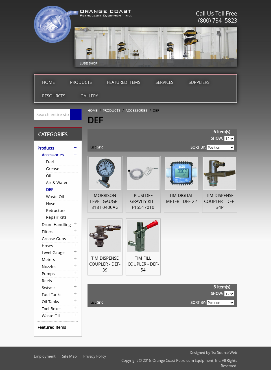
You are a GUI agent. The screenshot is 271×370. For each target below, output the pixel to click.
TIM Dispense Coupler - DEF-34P (219, 201)
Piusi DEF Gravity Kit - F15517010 (143, 201)
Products (81, 82)
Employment (45, 356)
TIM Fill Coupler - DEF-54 (143, 264)
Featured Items (123, 82)
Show (216, 138)
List (93, 147)
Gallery (89, 95)
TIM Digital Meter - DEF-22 (181, 198)
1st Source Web (224, 352)
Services (164, 82)
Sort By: (198, 147)
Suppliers (199, 82)
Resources (53, 95)
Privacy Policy (94, 356)
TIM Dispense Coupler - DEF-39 (105, 264)
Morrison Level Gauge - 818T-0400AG (105, 201)
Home (48, 82)
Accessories (137, 110)
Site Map (69, 356)
